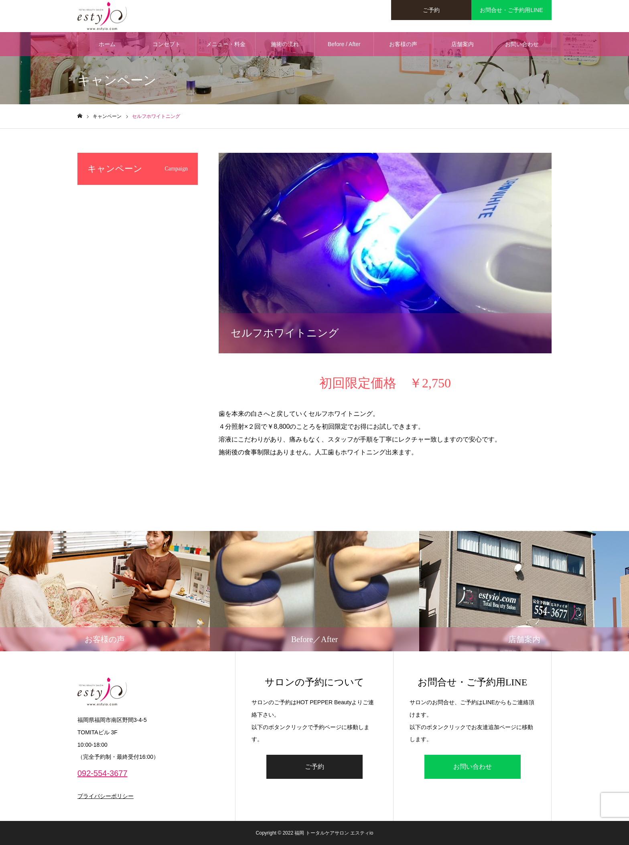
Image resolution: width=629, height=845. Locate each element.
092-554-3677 (102, 773)
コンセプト (166, 44)
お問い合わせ (522, 44)
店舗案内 (462, 44)
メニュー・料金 (226, 44)
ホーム (107, 44)
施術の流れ (285, 44)
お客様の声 (403, 44)
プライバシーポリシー (105, 796)
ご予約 (314, 766)
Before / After (344, 44)
